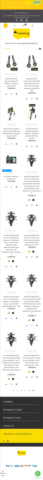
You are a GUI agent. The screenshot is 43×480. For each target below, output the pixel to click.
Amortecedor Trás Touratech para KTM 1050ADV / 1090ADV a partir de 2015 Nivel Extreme (31, 134)
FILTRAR (7, 49)
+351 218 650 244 (22, 13)
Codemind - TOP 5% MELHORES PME (22, 461)
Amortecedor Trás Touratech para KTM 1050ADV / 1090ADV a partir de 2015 (11, 82)
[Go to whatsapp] (37, 473)
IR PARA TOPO (2, 473)
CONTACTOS (8, 426)
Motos (8, 43)
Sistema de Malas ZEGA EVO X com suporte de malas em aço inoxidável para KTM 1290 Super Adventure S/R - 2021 (32, 240)
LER (28, 2)
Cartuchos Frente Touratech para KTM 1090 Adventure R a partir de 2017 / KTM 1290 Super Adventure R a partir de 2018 (31, 85)
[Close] (37, 2)
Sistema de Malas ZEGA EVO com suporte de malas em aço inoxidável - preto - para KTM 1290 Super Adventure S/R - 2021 (32, 360)
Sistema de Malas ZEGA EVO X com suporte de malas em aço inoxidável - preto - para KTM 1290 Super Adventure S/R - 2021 (11, 302)
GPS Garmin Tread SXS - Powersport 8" (11, 177)
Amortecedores (11, 124)
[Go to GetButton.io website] (37, 477)
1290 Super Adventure (25, 43)
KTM (13, 43)
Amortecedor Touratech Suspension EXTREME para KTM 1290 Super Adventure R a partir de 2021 (11, 132)
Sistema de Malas (32, 231)
